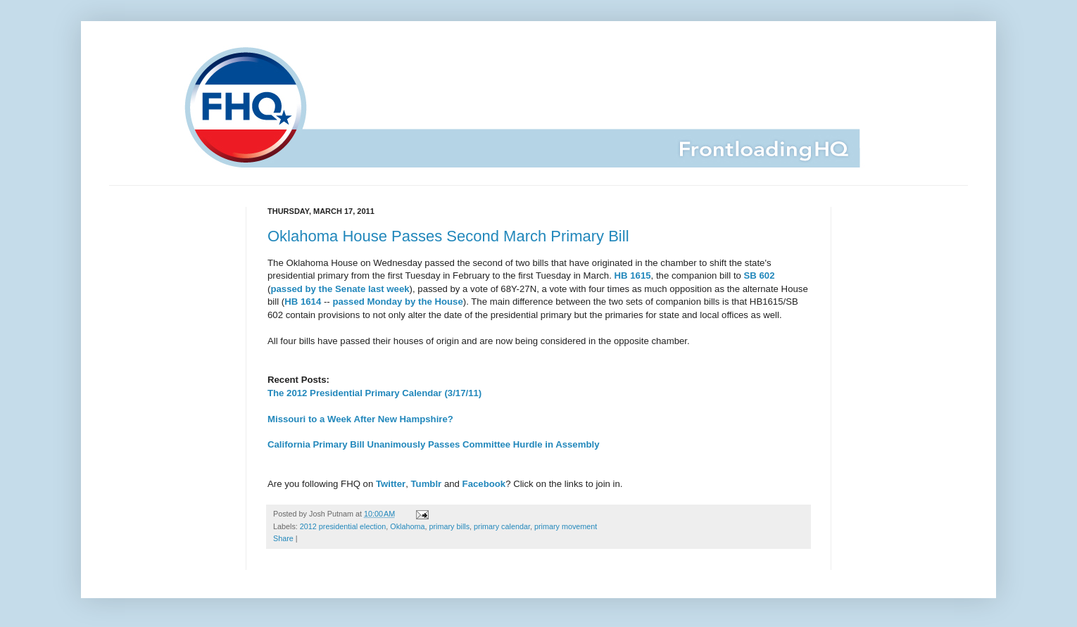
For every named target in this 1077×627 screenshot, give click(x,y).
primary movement (565, 526)
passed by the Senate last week (339, 289)
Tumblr (426, 484)
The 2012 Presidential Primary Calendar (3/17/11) (374, 393)
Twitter (390, 484)
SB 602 (759, 275)
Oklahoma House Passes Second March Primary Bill (448, 236)
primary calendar (502, 526)
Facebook (484, 484)
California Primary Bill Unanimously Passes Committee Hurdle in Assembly (433, 444)
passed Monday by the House (397, 301)
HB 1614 (302, 301)
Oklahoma (407, 526)
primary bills (449, 526)
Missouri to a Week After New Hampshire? (360, 419)
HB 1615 (633, 275)
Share (283, 538)
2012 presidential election (343, 526)
